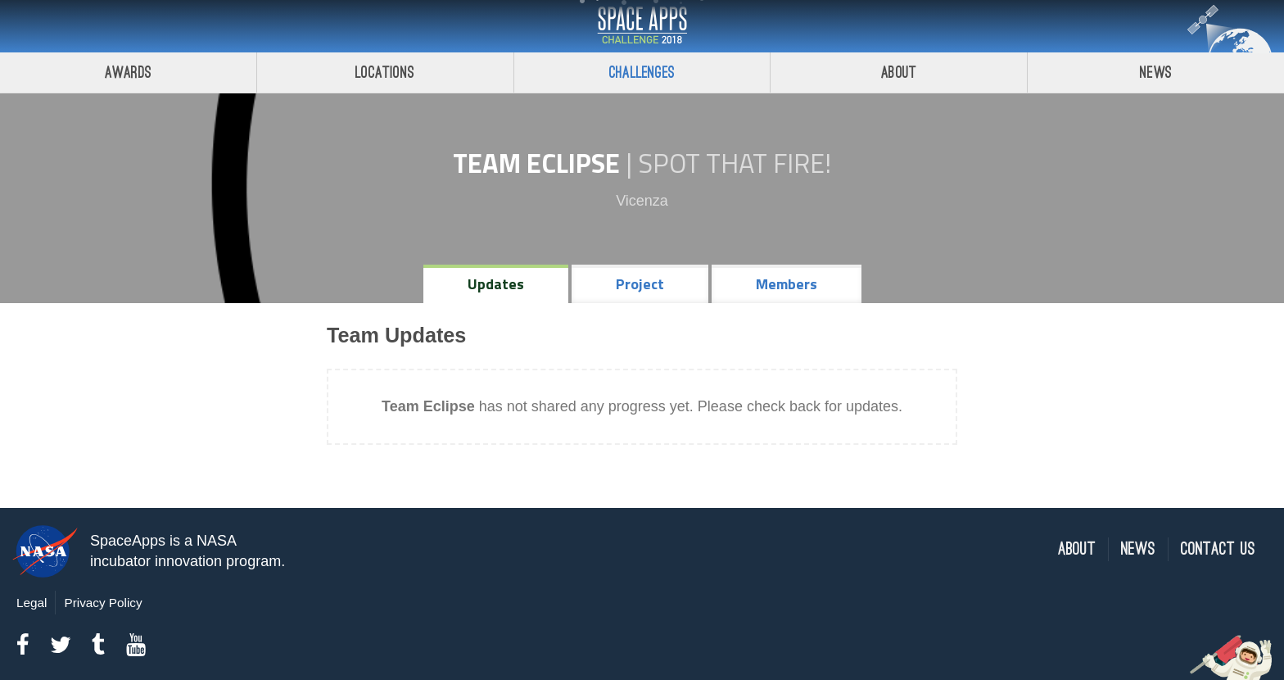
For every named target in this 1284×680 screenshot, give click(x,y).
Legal (31, 603)
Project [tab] (640, 284)
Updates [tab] (496, 284)
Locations (384, 72)
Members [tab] (786, 284)
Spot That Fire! (734, 163)
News (1156, 72)
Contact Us (1218, 549)
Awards (128, 72)
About (898, 72)
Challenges (642, 72)
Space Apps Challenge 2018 (642, 26)
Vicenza (642, 201)
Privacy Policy (103, 603)
